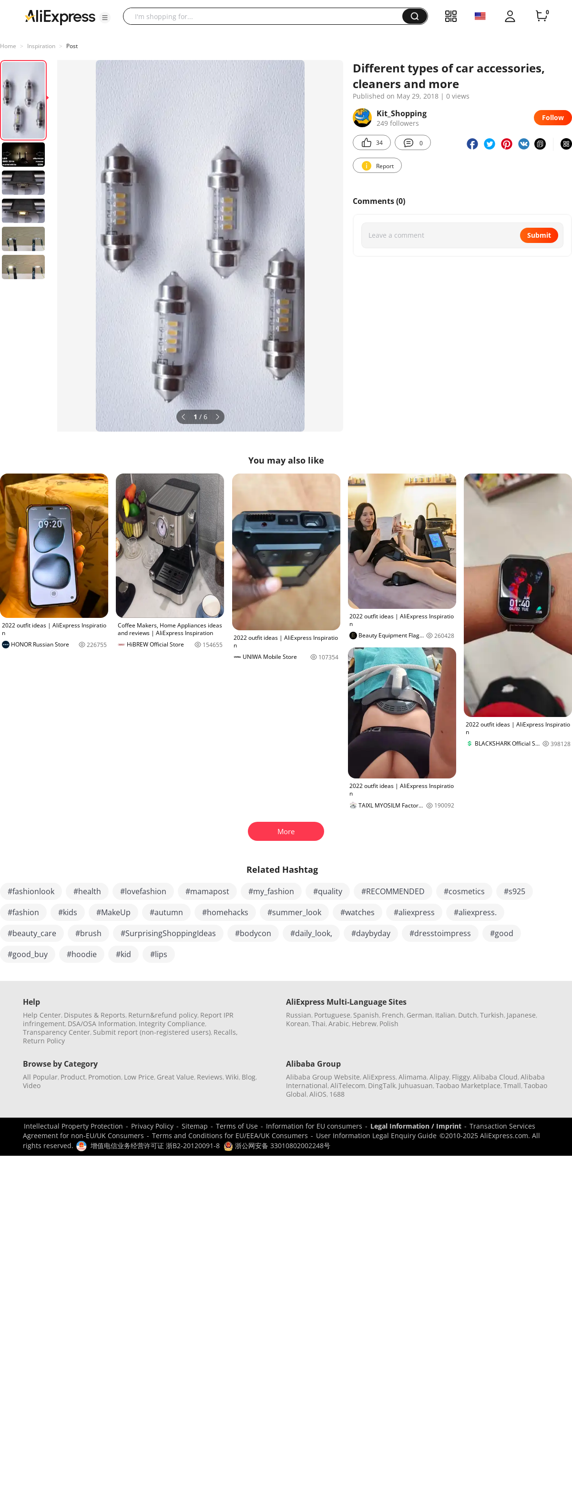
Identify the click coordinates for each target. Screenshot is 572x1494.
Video (32, 1085)
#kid (123, 954)
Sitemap (195, 1126)
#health (87, 891)
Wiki (232, 1076)
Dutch (467, 1015)
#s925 (514, 891)
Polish (388, 1023)
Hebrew (364, 1023)
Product (73, 1076)
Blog (248, 1076)
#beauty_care (32, 933)
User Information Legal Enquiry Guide (376, 1135)
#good (501, 933)
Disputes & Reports (94, 1015)
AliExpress (379, 1076)
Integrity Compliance (172, 1023)
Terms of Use (237, 1126)
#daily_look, (311, 933)
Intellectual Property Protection (73, 1126)
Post (72, 46)
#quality (327, 891)
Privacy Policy (152, 1126)
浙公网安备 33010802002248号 (277, 1145)
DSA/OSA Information (102, 1023)
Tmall (512, 1085)
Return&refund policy (162, 1015)
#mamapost (207, 891)
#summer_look (294, 912)
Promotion (104, 1076)
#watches (357, 912)
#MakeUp (113, 912)
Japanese (521, 1015)
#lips (158, 954)
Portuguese (332, 1015)
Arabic (338, 1023)
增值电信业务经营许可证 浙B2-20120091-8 (155, 1145)
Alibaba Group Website (323, 1076)
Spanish (366, 1015)
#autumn (166, 912)
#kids (67, 912)
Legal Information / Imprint (415, 1126)
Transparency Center (56, 1032)
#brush (88, 933)
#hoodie (82, 954)
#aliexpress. (475, 912)
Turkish (492, 1015)
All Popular (40, 1076)
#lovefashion (143, 891)
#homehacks (225, 912)
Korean (297, 1023)
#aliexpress (414, 912)
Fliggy (461, 1076)
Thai (319, 1023)
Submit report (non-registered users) (152, 1032)
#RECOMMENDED (393, 891)
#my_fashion (271, 891)
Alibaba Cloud (495, 1076)
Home (8, 46)
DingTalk (382, 1085)
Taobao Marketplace (468, 1085)
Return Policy (44, 1040)
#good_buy (28, 954)
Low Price (139, 1076)
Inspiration (41, 46)
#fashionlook (31, 891)
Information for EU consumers (314, 1126)
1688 (337, 1094)
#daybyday (370, 933)
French (393, 1015)
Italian (445, 1015)
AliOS (318, 1094)
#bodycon (253, 933)
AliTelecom (347, 1085)
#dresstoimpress (440, 933)
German (419, 1015)
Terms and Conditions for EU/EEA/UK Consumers (230, 1135)
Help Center (42, 1015)
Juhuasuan (415, 1085)
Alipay (439, 1076)
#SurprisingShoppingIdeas (168, 933)
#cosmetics (464, 891)
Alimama (412, 1076)
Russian (298, 1015)
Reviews (210, 1076)
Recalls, (226, 1032)
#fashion (23, 912)
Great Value (175, 1076)
